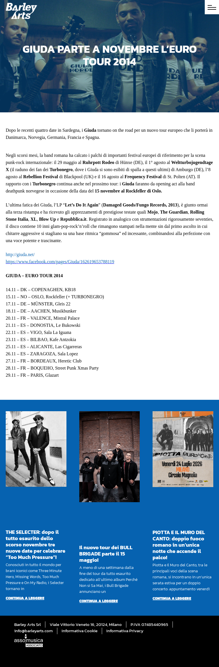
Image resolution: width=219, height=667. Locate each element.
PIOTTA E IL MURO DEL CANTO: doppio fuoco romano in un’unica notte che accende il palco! (179, 544)
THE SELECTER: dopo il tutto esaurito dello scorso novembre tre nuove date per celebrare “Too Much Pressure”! (35, 544)
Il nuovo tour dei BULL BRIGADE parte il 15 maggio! (106, 554)
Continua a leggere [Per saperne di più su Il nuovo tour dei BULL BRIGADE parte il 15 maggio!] (98, 601)
